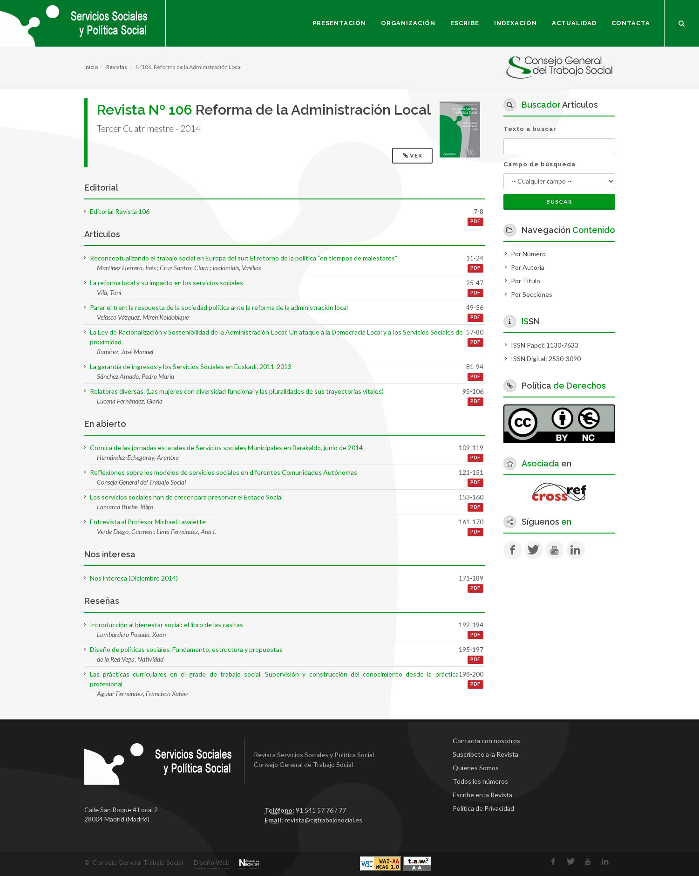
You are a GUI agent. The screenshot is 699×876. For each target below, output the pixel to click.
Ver (413, 155)
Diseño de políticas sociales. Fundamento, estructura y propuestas (186, 649)
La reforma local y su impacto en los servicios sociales (166, 283)
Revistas (116, 66)
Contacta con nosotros (486, 741)
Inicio (91, 66)
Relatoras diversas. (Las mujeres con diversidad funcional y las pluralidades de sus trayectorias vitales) (237, 391)
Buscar (559, 201)
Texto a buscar (529, 128)
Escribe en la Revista (482, 795)
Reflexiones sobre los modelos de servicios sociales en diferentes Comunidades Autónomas (223, 472)
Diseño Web (212, 862)
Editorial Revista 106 (119, 211)
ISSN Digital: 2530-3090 (546, 359)
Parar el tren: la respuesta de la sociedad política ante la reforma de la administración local (219, 307)
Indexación (515, 23)
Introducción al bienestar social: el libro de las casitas (166, 625)
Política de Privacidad (483, 808)
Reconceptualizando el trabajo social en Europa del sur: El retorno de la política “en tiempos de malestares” (243, 258)
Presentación (339, 23)
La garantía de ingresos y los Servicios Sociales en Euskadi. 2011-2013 (191, 366)
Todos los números (480, 781)
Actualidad (574, 23)
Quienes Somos (476, 768)
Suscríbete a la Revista (485, 754)
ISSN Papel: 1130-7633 (544, 345)
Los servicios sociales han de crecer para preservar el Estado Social (186, 497)
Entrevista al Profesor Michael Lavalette (148, 522)
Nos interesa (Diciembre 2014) (134, 578)
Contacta (630, 23)
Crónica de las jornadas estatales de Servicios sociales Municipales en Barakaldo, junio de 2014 (226, 448)
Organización (408, 23)
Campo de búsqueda (539, 164)
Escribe (464, 23)
